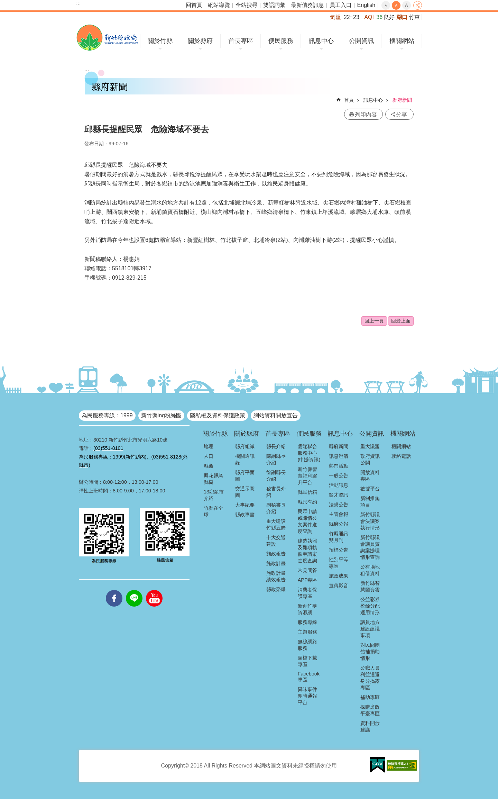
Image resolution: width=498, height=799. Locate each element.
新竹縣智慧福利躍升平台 (307, 475)
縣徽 (208, 466)
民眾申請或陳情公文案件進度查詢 (307, 521)
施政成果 (338, 576)
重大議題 (370, 446)
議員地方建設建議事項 (370, 628)
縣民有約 (307, 502)
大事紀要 (245, 505)
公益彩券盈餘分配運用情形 (370, 606)
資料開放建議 (370, 726)
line (134, 590)
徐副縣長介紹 (276, 476)
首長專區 (240, 40)
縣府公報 (338, 524)
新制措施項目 (370, 502)
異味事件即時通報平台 (307, 696)
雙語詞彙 (274, 5)
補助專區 (370, 697)
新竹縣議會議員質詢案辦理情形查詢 (370, 547)
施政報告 (276, 553)
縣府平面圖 (245, 476)
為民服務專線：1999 (107, 415)
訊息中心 (321, 40)
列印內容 (366, 114)
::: (78, 3)
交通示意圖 (245, 492)
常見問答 (307, 570)
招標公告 (338, 550)
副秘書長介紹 (276, 508)
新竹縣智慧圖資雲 (370, 586)
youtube (154, 590)
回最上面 (401, 321)
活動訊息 (338, 485)
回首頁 (194, 5)
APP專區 (307, 580)
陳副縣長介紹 (276, 459)
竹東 (414, 17)
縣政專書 (245, 514)
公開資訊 (361, 40)
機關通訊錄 (245, 459)
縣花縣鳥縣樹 (213, 479)
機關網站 (401, 40)
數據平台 (370, 488)
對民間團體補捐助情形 (370, 651)
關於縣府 (200, 40)
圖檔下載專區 (307, 661)
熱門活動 (338, 466)
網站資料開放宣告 (275, 415)
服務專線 (307, 622)
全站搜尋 (247, 5)
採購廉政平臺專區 (370, 710)
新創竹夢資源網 (307, 609)
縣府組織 (245, 446)
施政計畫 (276, 563)
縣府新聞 (402, 100)
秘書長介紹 (276, 492)
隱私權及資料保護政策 (217, 415)
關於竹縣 (160, 40)
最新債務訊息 (307, 5)
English (366, 5)
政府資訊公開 (370, 459)
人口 (208, 456)
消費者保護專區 (307, 593)
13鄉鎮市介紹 (214, 495)
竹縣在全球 (213, 511)
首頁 (349, 100)
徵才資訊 (338, 495)
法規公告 (338, 504)
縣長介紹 (276, 446)
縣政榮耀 (276, 589)
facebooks (114, 590)
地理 (208, 446)
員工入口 (341, 5)
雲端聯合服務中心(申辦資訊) (309, 453)
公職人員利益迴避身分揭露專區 (370, 677)
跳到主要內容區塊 (3, 3)
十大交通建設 (276, 541)
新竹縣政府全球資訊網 (107, 37)
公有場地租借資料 (370, 570)
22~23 (351, 17)
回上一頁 (374, 321)
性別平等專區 (338, 563)
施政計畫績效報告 (276, 576)
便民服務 (280, 40)
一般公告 (338, 475)
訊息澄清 (338, 456)
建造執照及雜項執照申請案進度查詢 (307, 550)
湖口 (401, 17)
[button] (377, 765)
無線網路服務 (307, 645)
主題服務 (307, 632)
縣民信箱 (307, 492)
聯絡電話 (401, 456)
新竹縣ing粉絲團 (161, 415)
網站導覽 (219, 5)
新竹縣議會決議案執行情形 (370, 521)
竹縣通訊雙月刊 (338, 537)
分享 (417, 5)
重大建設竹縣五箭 (276, 524)
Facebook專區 (309, 676)
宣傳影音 (338, 585)
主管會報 (338, 514)
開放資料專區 (370, 476)
